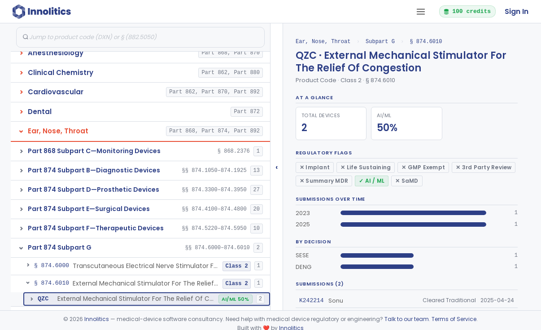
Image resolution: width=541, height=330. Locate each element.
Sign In (516, 11)
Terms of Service (454, 319)
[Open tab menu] (420, 11)
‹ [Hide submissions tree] (276, 166)
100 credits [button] (467, 11)
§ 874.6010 (426, 41)
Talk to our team (406, 319)
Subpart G (380, 41)
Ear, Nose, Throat (323, 41)
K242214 (311, 300)
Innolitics (96, 319)
